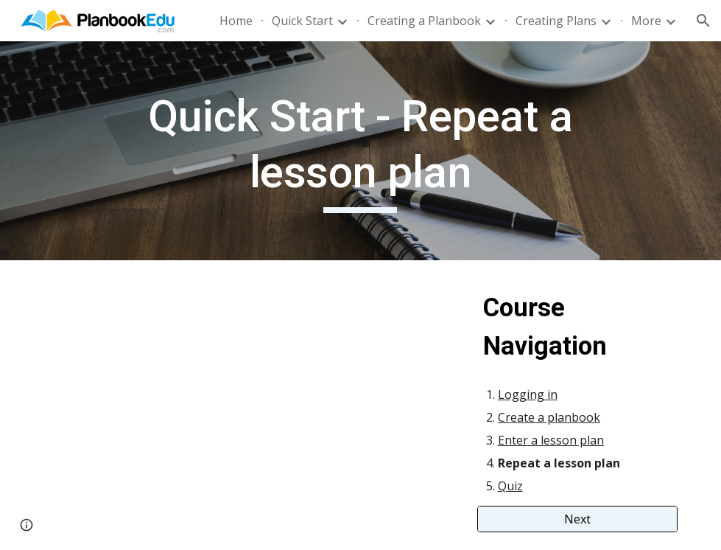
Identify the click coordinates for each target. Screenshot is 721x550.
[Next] (577, 519)
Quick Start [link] (302, 21)
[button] (703, 20)
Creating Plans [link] (556, 21)
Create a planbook (549, 417)
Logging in (528, 394)
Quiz (510, 486)
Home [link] (236, 21)
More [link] (646, 21)
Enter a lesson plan (551, 440)
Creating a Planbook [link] (424, 21)
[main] (361, 151)
